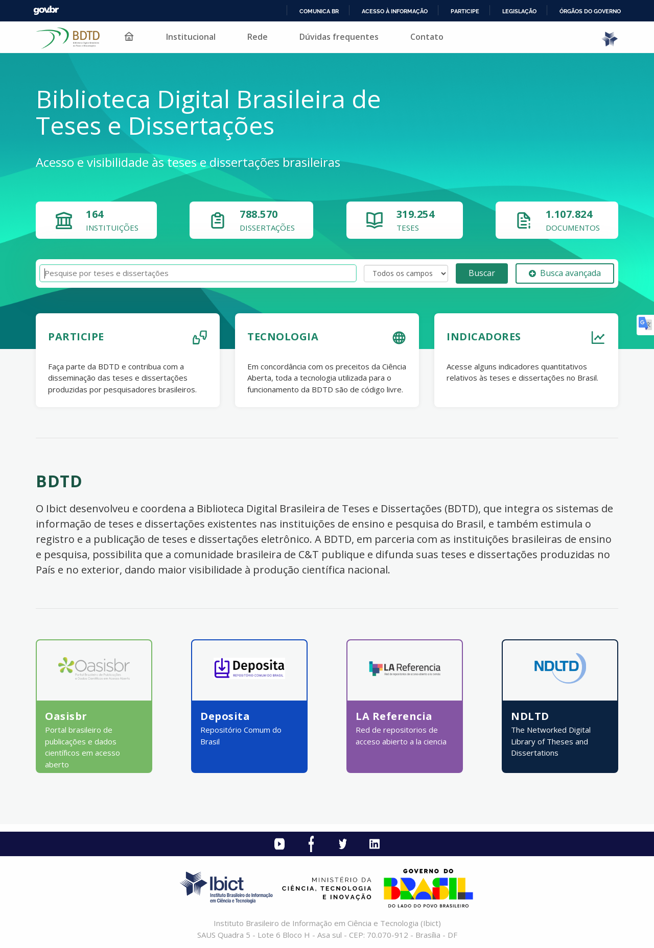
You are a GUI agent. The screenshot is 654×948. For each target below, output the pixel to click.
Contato (426, 36)
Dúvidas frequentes (339, 36)
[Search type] (406, 273)
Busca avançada (565, 273)
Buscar (482, 273)
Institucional (191, 36)
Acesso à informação (395, 11)
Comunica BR (319, 11)
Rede (257, 36)
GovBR (46, 10)
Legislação (519, 11)
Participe (465, 11)
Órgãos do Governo (590, 11)
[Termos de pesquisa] (198, 273)
